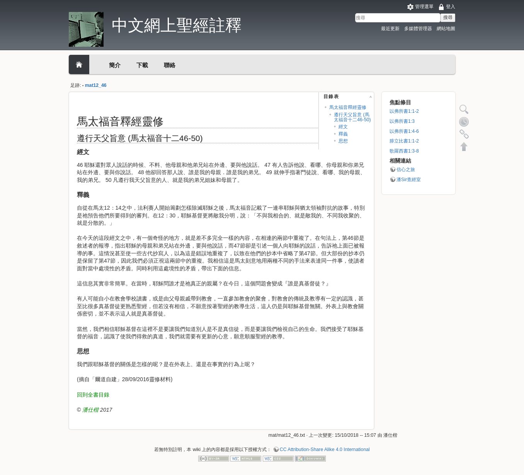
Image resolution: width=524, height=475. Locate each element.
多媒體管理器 (418, 28)
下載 (142, 65)
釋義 (343, 134)
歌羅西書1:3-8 (404, 151)
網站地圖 (446, 28)
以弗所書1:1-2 (404, 111)
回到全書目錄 (93, 395)
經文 (343, 126)
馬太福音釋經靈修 (347, 107)
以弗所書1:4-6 (404, 131)
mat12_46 (96, 85)
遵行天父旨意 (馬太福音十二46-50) (352, 117)
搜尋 (448, 17)
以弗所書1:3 (402, 121)
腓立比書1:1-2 (404, 141)
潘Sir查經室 (408, 179)
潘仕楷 (90, 410)
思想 (343, 141)
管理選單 (424, 6)
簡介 (115, 65)
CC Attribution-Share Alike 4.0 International (325, 449)
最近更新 (390, 28)
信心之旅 (405, 169)
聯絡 (169, 65)
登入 (450, 6)
